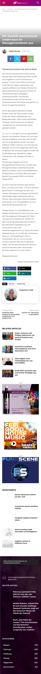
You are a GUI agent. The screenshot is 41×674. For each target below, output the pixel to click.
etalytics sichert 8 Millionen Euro (22, 542)
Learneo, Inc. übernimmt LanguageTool (30, 313)
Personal (10, 9)
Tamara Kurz (7, 134)
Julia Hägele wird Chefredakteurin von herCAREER (24, 361)
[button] (9, 268)
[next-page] (7, 551)
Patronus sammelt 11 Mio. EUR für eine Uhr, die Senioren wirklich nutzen (24, 594)
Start (3, 9)
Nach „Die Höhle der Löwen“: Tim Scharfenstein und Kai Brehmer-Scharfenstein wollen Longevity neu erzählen (25, 625)
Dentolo (11, 284)
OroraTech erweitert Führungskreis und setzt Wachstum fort (25, 349)
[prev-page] (3, 551)
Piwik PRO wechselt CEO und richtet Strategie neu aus (26, 373)
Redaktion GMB (14, 51)
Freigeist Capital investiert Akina (26, 519)
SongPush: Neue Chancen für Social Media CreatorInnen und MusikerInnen (11, 315)
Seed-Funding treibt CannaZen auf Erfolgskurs (26, 530)
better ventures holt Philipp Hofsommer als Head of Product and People (24, 336)
